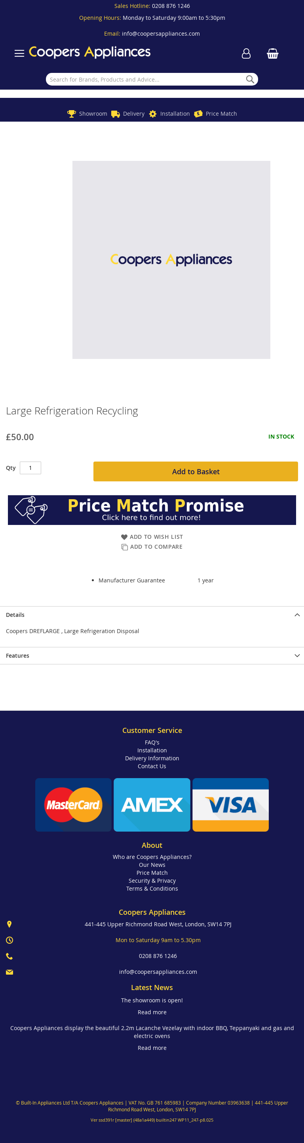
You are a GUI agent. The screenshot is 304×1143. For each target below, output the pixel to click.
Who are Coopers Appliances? (152, 857)
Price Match (221, 113)
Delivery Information (152, 758)
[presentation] (152, 614)
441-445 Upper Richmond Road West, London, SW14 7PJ (158, 924)
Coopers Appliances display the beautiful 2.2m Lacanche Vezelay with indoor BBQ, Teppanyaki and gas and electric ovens (152, 1032)
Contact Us (152, 766)
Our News (152, 864)
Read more (152, 1012)
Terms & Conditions (152, 888)
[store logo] (90, 53)
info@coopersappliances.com (161, 33)
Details (15, 614)
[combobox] (152, 79)
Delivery (133, 113)
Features (17, 655)
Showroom (93, 113)
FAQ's (152, 742)
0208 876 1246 (171, 6)
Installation (175, 113)
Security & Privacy (152, 880)
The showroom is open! (152, 1000)
